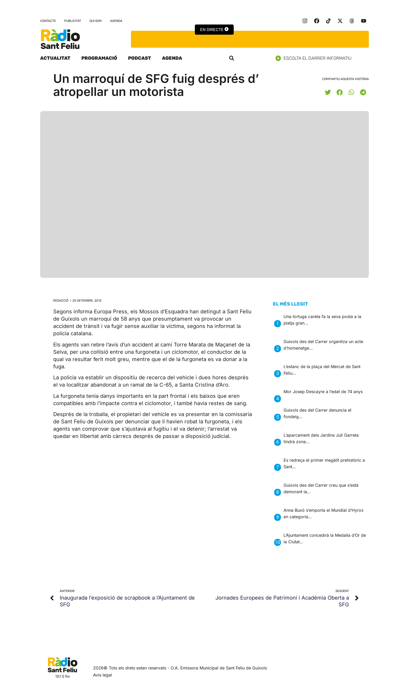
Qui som (95, 21)
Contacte (48, 21)
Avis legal (102, 675)
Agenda (116, 21)
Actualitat (55, 58)
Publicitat (72, 21)
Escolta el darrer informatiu (315, 58)
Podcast (139, 58)
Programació (99, 58)
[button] (232, 58)
